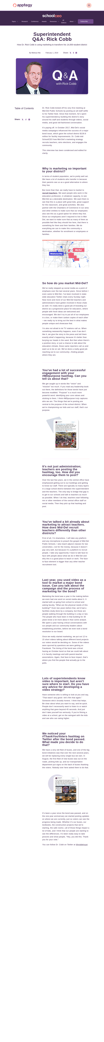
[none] (15, 21)
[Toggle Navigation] (89, 5)
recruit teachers (49, 193)
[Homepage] (22, 5)
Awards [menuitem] (44, 21)
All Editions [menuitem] (63, 21)
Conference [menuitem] (34, 21)
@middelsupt (82, 845)
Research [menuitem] (25, 21)
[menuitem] (15, 21)
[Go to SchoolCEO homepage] (52, 15)
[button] (85, 21)
